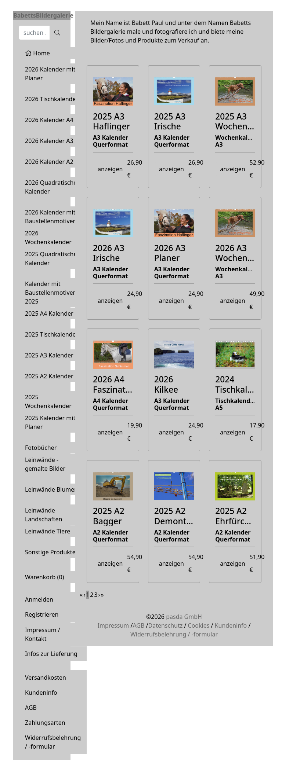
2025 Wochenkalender (48, 401)
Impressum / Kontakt (42, 634)
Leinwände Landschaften (43, 514)
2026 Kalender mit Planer (50, 73)
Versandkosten (45, 677)
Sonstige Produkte (50, 552)
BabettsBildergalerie (43, 15)
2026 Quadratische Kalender (51, 187)
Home (37, 53)
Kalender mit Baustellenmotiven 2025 (50, 292)
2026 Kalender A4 (49, 120)
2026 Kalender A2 (49, 162)
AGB (31, 708)
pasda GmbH (184, 617)
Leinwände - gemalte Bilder (45, 464)
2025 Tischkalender (51, 334)
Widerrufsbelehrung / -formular (53, 742)
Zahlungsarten (45, 723)
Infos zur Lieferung (51, 654)
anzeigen (110, 169)
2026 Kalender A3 (49, 141)
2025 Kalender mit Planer (50, 422)
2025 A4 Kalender (49, 313)
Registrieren (41, 614)
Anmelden (39, 599)
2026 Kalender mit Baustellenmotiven (50, 216)
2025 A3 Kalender (49, 355)
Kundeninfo (41, 693)
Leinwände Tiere (47, 531)
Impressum (113, 625)
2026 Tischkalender (51, 99)
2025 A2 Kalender (49, 376)
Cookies (199, 625)
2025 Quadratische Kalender (51, 258)
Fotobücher (41, 448)
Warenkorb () (44, 577)
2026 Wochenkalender (48, 237)
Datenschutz (165, 625)
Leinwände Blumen (51, 489)
